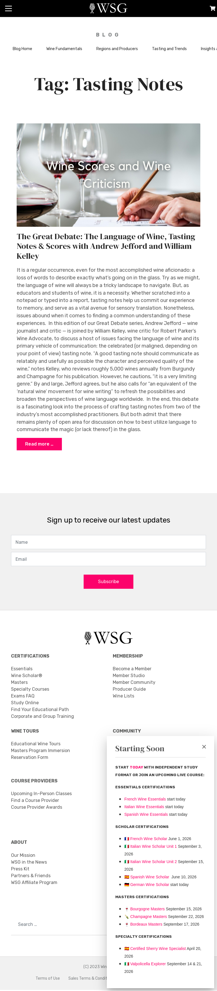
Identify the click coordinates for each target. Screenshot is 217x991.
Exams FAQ (22, 697)
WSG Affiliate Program (34, 883)
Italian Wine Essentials (144, 806)
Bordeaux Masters (143, 924)
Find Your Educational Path (40, 710)
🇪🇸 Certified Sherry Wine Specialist (155, 948)
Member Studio (129, 676)
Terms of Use (48, 979)
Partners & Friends (31, 876)
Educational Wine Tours (35, 745)
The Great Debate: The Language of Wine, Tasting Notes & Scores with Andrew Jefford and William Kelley (106, 246)
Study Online (25, 704)
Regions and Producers (117, 48)
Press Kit (20, 870)
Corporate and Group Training (42, 717)
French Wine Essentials (145, 799)
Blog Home (22, 48)
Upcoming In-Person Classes (41, 794)
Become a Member (132, 670)
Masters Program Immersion (40, 751)
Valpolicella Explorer (145, 964)
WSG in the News (29, 863)
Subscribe (108, 582)
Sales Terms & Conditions (91, 979)
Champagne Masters (148, 916)
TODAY (137, 767)
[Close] (204, 747)
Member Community (134, 683)
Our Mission (23, 856)
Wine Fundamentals (64, 48)
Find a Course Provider (35, 801)
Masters (19, 683)
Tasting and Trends (169, 48)
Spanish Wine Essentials (146, 814)
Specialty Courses (30, 690)
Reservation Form (29, 758)
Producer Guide (129, 690)
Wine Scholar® (26, 676)
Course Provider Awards (36, 808)
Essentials (21, 670)
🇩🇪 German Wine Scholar (146, 884)
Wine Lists (123, 697)
